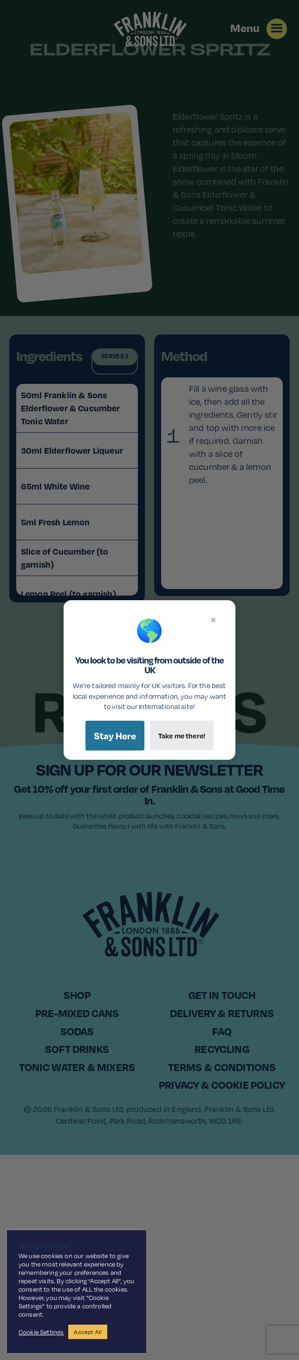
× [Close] (213, 619)
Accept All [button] (88, 1331)
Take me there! (181, 735)
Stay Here (115, 736)
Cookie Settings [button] (41, 1332)
